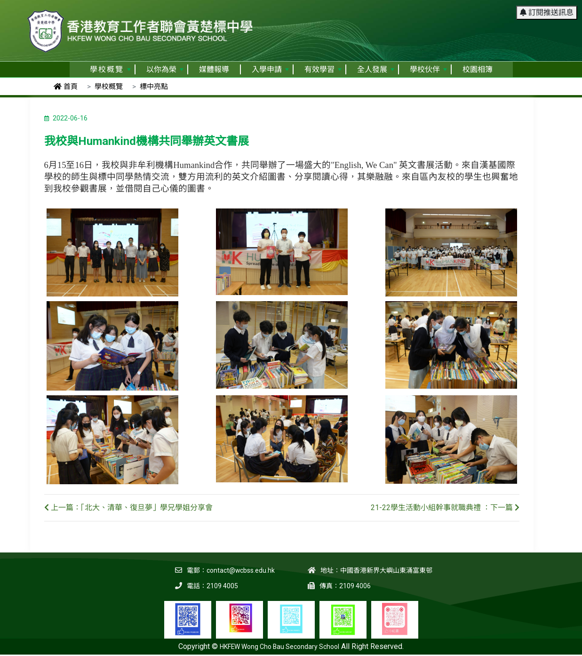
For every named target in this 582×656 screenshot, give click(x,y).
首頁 (66, 86)
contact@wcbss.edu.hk (240, 570)
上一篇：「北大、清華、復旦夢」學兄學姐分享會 (128, 507)
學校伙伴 (428, 69)
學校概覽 (110, 69)
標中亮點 (154, 86)
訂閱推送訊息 (547, 11)
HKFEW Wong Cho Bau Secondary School (279, 646)
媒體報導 (214, 69)
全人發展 (375, 69)
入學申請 (270, 69)
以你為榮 (164, 69)
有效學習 (323, 69)
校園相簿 (477, 69)
